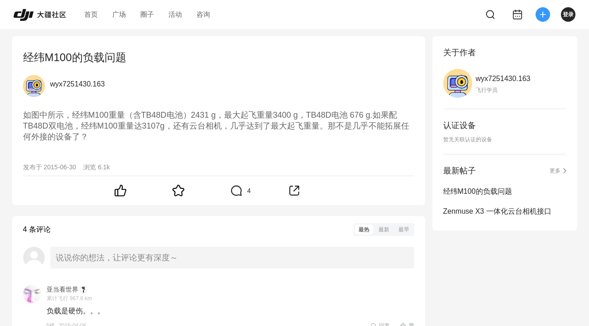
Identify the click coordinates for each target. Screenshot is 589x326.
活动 (175, 14)
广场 (119, 14)
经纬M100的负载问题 (477, 191)
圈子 (147, 14)
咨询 (203, 14)
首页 (91, 14)
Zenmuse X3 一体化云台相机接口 (497, 211)
